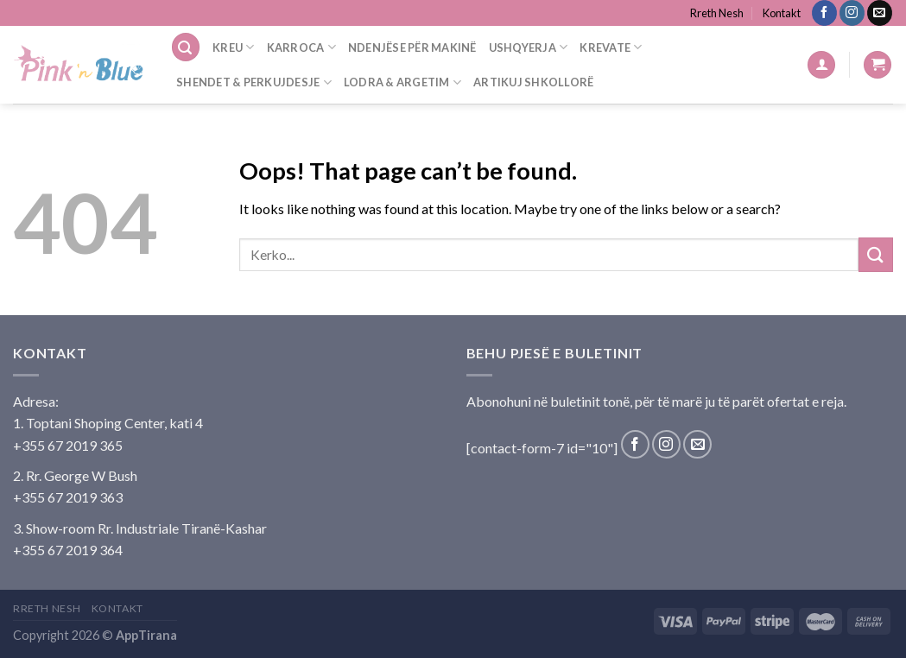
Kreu (233, 47)
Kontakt (782, 13)
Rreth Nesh (717, 13)
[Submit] (875, 254)
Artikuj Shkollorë (533, 82)
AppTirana (146, 635)
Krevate (611, 47)
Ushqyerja (528, 47)
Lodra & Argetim (402, 82)
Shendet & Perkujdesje (254, 82)
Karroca (301, 47)
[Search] (186, 47)
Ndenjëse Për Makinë (412, 47)
